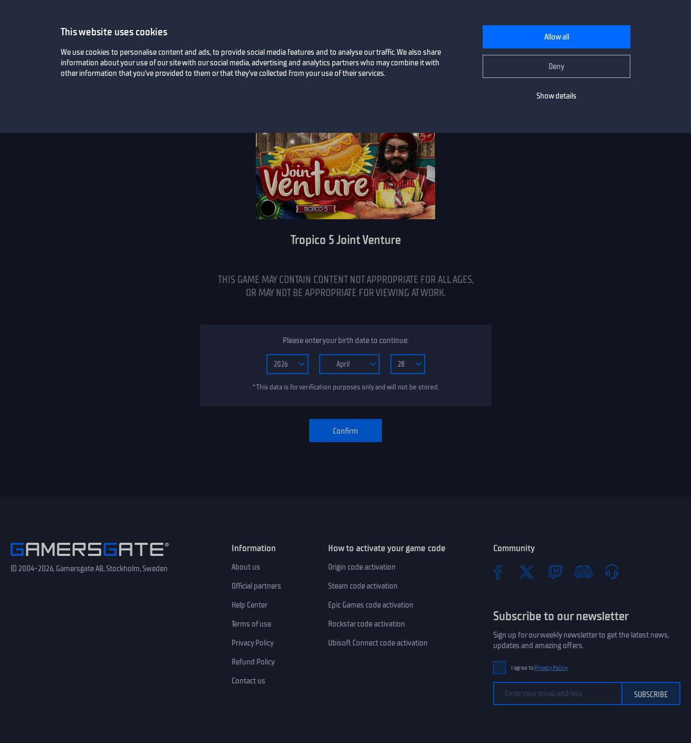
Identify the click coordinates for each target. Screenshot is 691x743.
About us (246, 567)
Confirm (345, 431)
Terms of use (251, 624)
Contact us (248, 681)
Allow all (556, 37)
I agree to (539, 668)
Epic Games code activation (371, 605)
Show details (556, 96)
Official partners (256, 586)
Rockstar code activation (366, 624)
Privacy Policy (253, 643)
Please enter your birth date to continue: (345, 340)
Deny (556, 66)
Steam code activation (363, 586)
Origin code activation (362, 567)
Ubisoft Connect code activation (378, 643)
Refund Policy (253, 662)
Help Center (249, 605)
